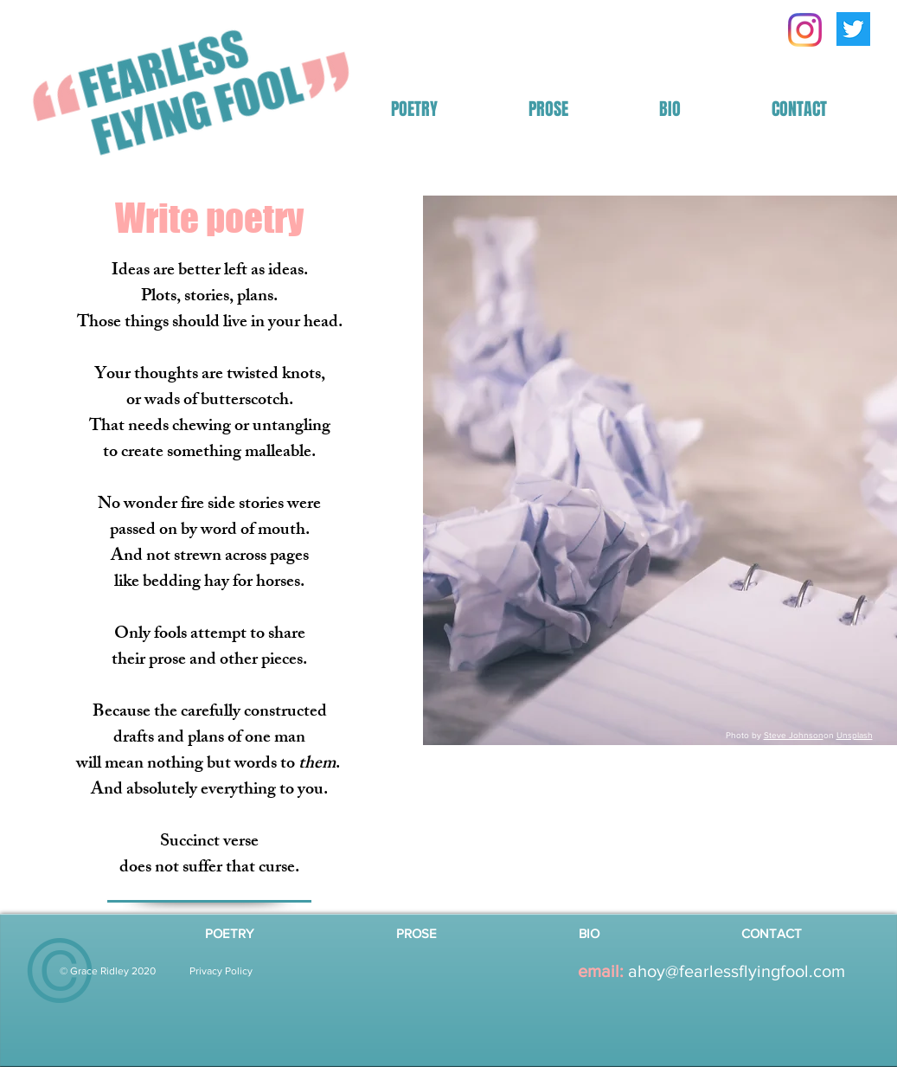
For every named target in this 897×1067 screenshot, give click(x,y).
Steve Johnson (793, 735)
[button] (415, 109)
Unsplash (854, 735)
